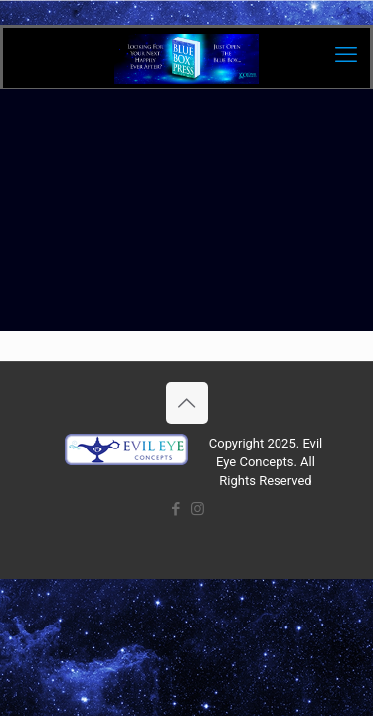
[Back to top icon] (187, 403)
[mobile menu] (346, 55)
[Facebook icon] (176, 509)
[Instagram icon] (197, 509)
